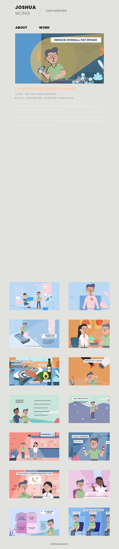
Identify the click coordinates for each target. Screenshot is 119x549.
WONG (22, 13)
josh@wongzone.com (59, 544)
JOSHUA (25, 7)
